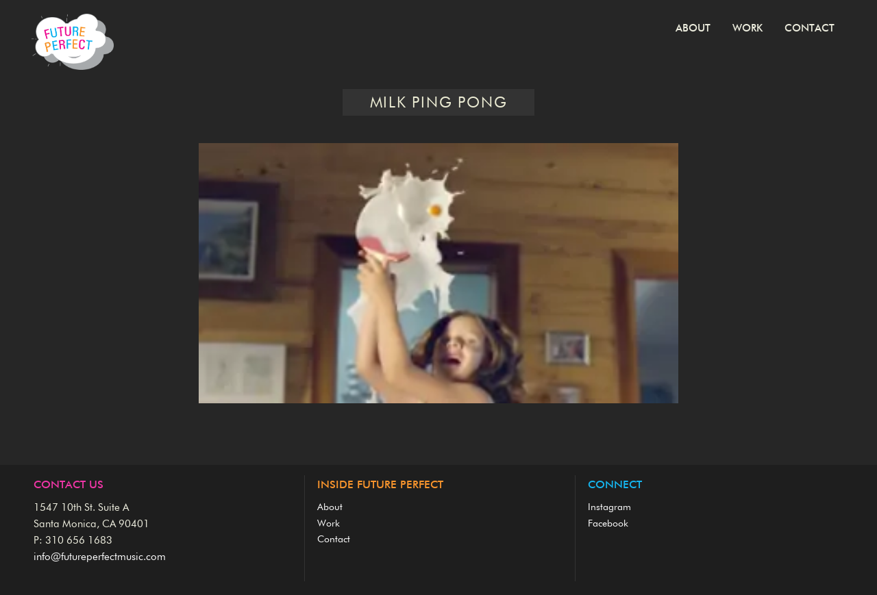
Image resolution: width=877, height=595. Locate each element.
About (693, 28)
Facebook (608, 524)
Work (747, 28)
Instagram (609, 507)
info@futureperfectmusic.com (100, 557)
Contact (810, 28)
